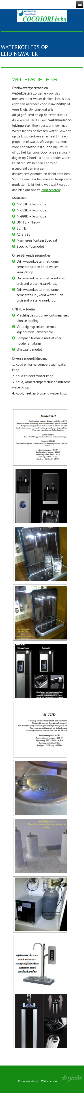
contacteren (50, 190)
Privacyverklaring (28, 1081)
